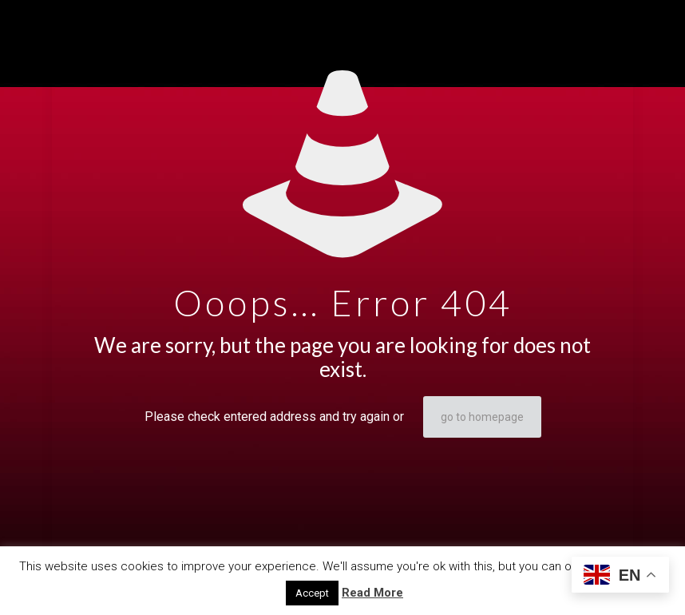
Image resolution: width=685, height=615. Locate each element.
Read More (372, 592)
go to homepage (482, 417)
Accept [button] (312, 593)
